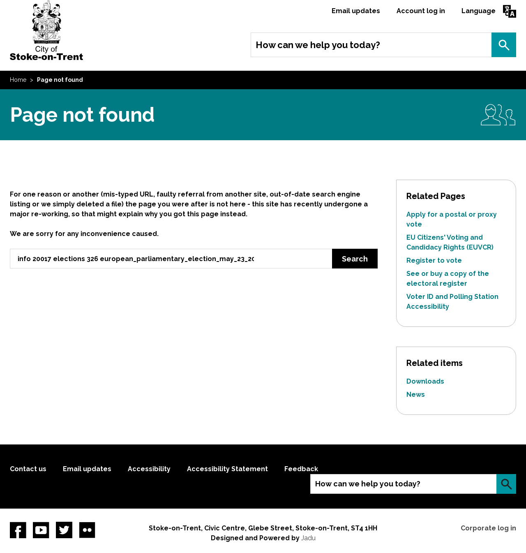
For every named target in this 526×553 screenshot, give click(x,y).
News (415, 394)
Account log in (421, 11)
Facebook (18, 530)
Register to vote (434, 260)
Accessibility (149, 469)
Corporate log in (488, 528)
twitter (64, 530)
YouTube (41, 530)
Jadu (308, 538)
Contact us (28, 469)
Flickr (87, 530)
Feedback (301, 469)
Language (478, 11)
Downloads (425, 381)
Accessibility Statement (227, 469)
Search (503, 44)
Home (18, 79)
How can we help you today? (318, 45)
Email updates (356, 11)
